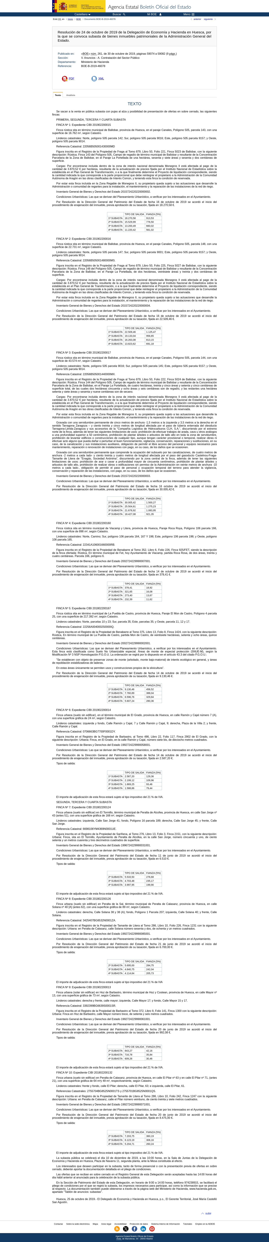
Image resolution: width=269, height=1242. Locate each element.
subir (208, 1213)
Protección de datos (139, 1224)
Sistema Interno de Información (165, 1224)
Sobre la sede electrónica (77, 1224)
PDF (71, 78)
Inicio (70, 19)
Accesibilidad (120, 1224)
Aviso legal (106, 1224)
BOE (78, 19)
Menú (188, 14)
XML (101, 78)
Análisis (70, 95)
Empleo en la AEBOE (205, 1224)
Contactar (58, 1224)
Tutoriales (187, 1224)
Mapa (95, 1224)
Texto (58, 95)
